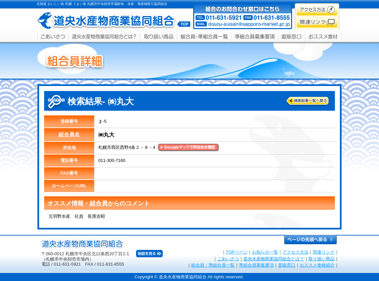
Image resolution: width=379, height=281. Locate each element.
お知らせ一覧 (265, 252)
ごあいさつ (228, 258)
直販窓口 (286, 265)
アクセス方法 (295, 252)
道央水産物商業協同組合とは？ (273, 258)
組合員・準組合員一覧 (213, 265)
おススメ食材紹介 (317, 265)
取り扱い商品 (321, 258)
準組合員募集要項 (256, 265)
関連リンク (324, 252)
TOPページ (237, 252)
